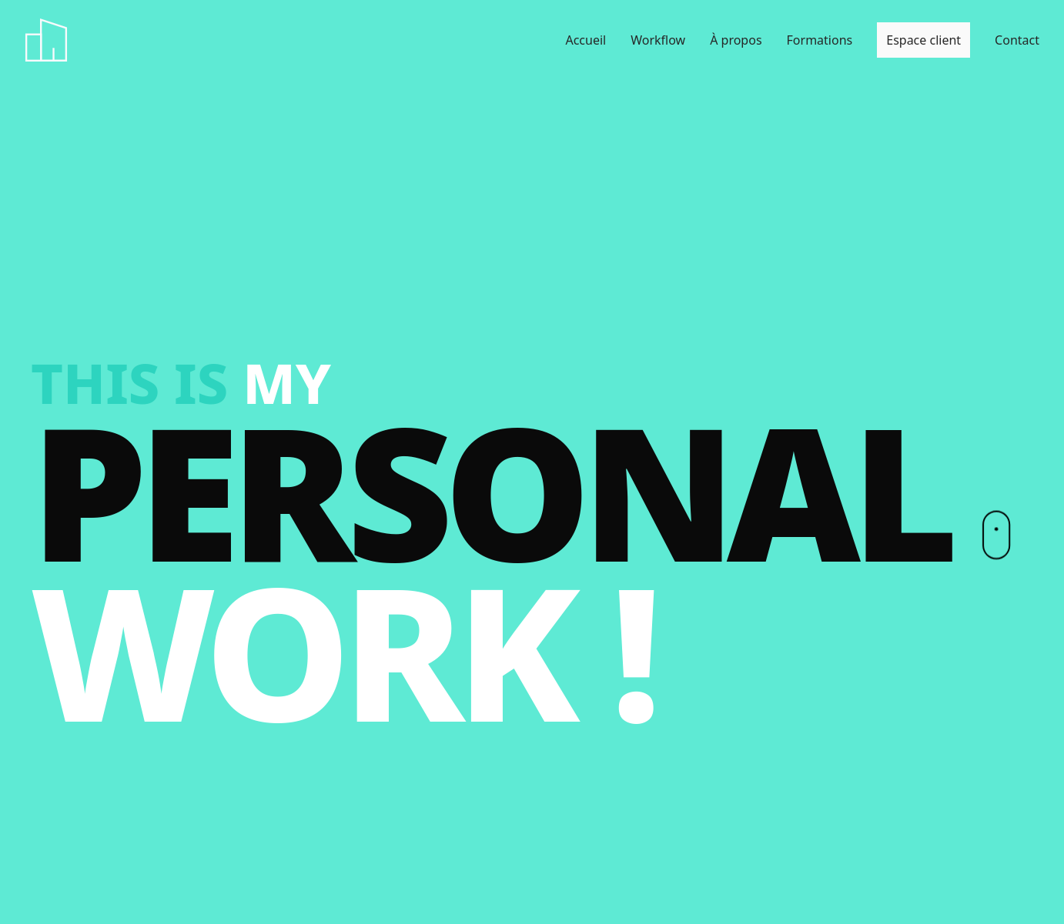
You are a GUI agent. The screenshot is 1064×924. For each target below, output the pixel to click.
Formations (820, 40)
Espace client (923, 40)
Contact (1017, 40)
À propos (735, 40)
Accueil (585, 40)
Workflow (658, 40)
